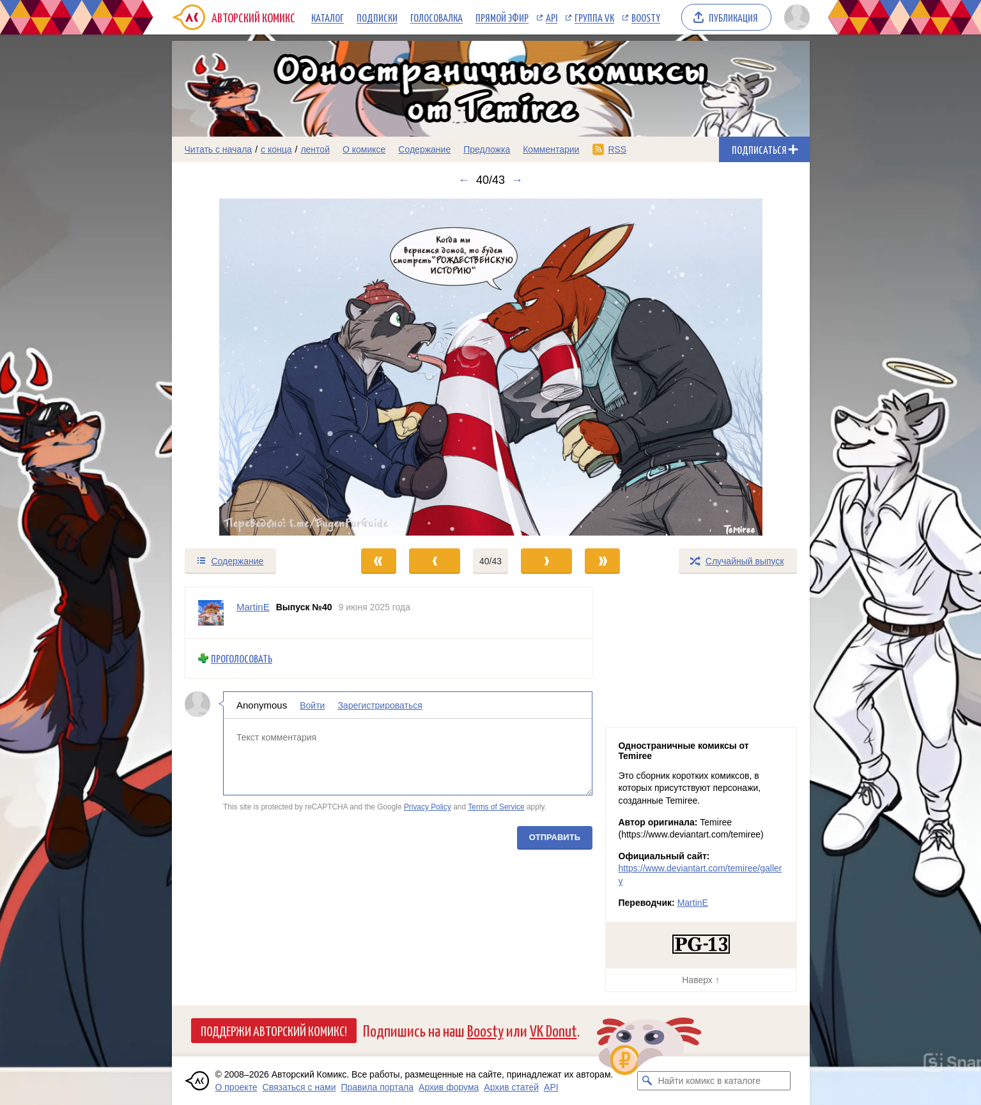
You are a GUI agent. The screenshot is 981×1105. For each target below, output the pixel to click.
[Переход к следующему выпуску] (491, 367)
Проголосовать (241, 658)
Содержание (424, 149)
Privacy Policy (427, 806)
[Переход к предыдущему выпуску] (252, 367)
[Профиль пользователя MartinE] (211, 613)
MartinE (692, 903)
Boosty (645, 17)
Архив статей (511, 1087)
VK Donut (553, 1030)
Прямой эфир (502, 17)
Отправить (554, 836)
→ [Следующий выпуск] (517, 180)
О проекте (236, 1087)
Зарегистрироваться (379, 705)
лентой (315, 149)
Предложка (486, 149)
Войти (312, 705)
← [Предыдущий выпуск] (464, 180)
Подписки (377, 17)
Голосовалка (436, 17)
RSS (617, 149)
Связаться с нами (299, 1087)
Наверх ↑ (700, 980)
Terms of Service (496, 806)
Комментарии (551, 149)
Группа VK (594, 17)
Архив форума (449, 1087)
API (551, 17)
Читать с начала (218, 149)
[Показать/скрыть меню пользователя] (795, 17)
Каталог (327, 17)
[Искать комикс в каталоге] (647, 1081)
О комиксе (364, 149)
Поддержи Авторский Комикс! (274, 1030)
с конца (276, 149)
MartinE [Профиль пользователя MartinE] (253, 606)
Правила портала (377, 1087)
